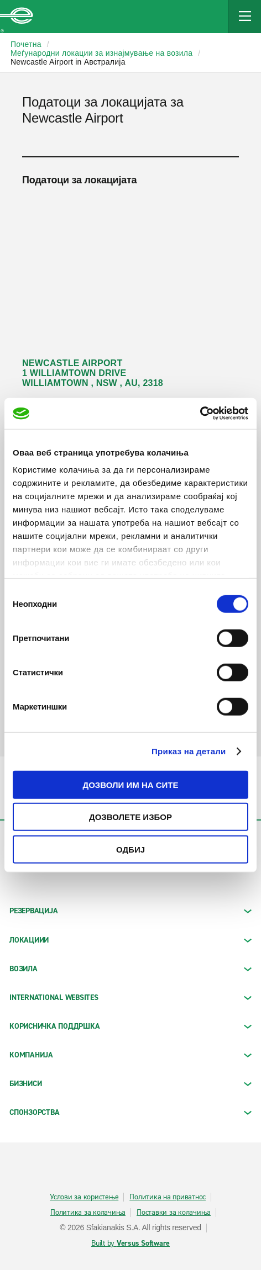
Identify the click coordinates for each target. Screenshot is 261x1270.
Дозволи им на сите (130, 784)
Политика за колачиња (88, 1213)
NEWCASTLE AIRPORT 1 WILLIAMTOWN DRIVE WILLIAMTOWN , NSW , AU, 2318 (92, 373)
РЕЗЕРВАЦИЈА (130, 911)
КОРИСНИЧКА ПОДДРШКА (130, 1026)
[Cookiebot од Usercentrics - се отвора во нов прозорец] (200, 413)
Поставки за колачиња (174, 1213)
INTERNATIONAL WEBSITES (130, 997)
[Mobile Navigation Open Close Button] (244, 16)
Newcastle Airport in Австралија (68, 61)
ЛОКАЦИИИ (130, 940)
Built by (130, 1243)
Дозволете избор (130, 817)
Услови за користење (84, 1197)
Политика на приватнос (167, 1197)
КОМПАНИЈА (130, 1055)
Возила (130, 969)
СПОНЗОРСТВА (130, 1112)
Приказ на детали (189, 751)
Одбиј (130, 849)
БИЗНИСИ (130, 1083)
